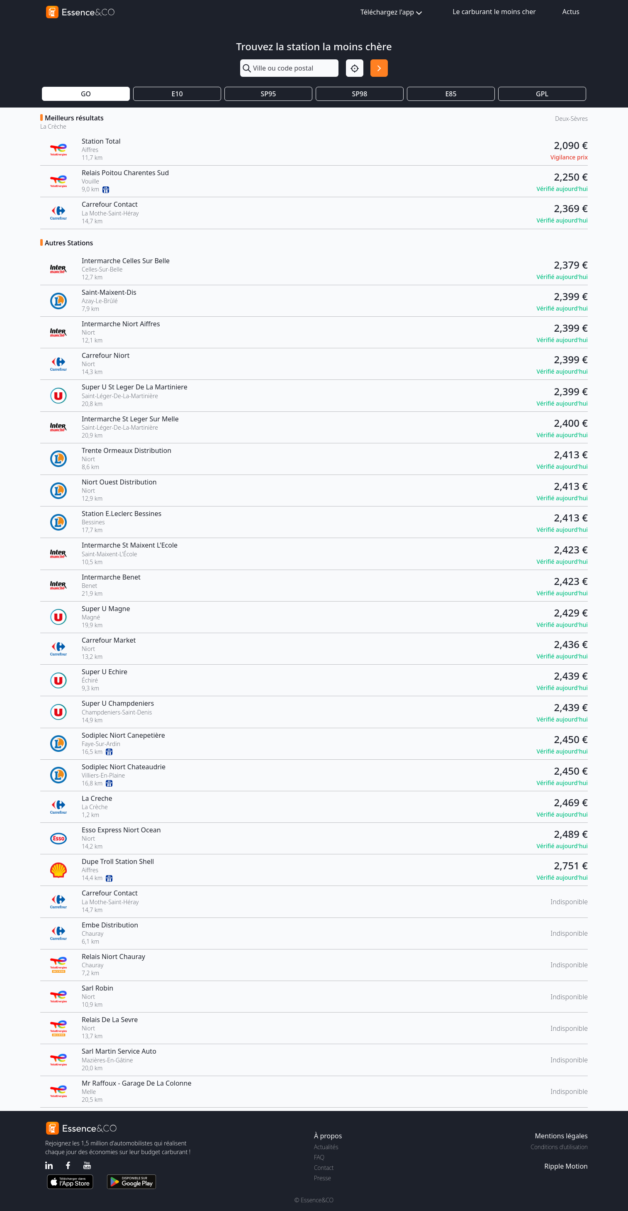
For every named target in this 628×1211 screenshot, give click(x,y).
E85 (450, 93)
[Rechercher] (379, 68)
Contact (323, 1168)
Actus (570, 11)
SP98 (360, 93)
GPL (542, 93)
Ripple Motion (566, 1166)
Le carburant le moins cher (494, 11)
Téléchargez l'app (392, 12)
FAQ (319, 1157)
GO (86, 93)
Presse (322, 1178)
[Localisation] (354, 68)
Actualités (326, 1147)
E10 (177, 93)
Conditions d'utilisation (559, 1147)
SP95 (268, 93)
